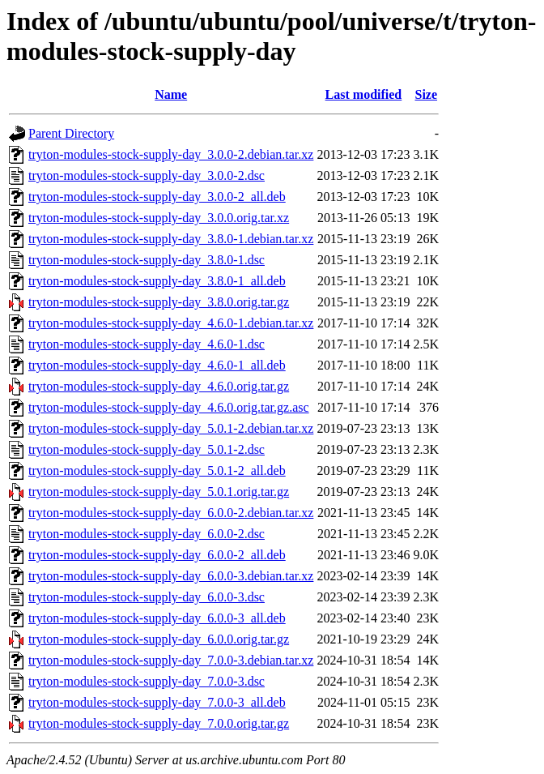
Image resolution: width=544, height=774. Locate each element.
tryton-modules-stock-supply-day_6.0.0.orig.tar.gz (158, 639)
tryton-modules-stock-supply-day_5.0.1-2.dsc (146, 449)
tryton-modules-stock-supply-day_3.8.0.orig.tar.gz (158, 302)
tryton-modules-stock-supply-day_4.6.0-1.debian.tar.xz (170, 323)
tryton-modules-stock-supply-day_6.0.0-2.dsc (146, 534)
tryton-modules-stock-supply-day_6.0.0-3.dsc (146, 597)
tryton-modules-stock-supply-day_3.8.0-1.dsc (146, 260)
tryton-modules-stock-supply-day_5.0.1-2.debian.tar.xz (170, 428)
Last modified (363, 94)
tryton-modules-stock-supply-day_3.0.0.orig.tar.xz (158, 218)
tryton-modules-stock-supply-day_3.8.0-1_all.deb (157, 281)
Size (425, 94)
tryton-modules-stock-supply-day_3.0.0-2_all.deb (157, 196)
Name (171, 94)
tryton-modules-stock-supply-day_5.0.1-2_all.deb (157, 470)
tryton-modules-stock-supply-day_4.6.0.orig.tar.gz (158, 386)
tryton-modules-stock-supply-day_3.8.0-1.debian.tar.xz (170, 239)
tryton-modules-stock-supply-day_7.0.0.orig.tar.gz (158, 723)
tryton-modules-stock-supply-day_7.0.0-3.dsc (146, 681)
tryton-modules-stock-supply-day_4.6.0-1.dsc (146, 344)
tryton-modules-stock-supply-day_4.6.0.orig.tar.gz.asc (168, 407)
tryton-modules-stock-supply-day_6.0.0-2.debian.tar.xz (170, 513)
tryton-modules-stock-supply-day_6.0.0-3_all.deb (157, 618)
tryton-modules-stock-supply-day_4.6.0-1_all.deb (157, 365)
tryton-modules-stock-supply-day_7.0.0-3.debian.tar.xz (170, 660)
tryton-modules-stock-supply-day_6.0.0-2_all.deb (157, 555)
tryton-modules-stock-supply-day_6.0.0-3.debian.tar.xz (170, 576)
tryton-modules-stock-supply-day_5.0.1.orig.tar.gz (158, 491)
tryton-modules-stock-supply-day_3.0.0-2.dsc (146, 175)
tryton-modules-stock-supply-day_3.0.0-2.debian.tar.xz (170, 154)
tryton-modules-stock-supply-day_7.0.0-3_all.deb (157, 702)
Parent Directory (71, 133)
